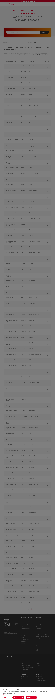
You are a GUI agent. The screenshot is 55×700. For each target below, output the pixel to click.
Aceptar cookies (31, 697)
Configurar (6, 697)
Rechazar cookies (18, 697)
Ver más (5, 694)
